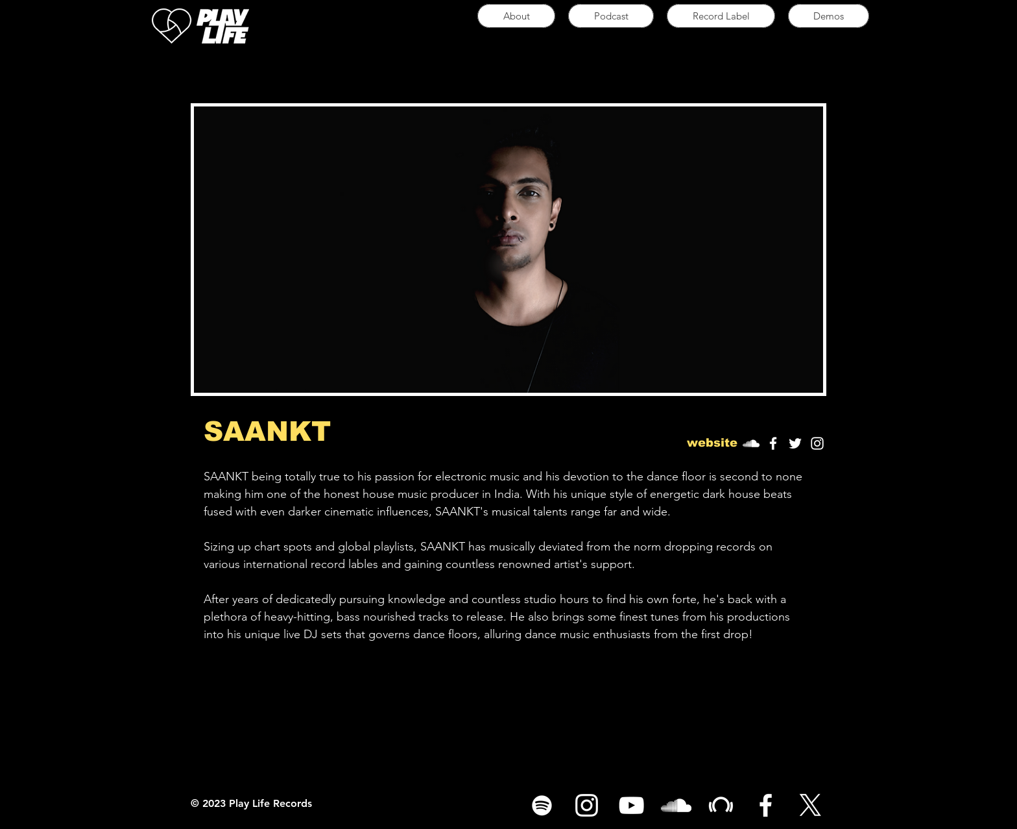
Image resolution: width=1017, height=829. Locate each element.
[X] (810, 805)
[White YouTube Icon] (631, 805)
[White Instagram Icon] (817, 443)
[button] (712, 443)
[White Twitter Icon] (795, 443)
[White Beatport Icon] (721, 805)
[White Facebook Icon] (773, 443)
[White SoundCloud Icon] (676, 805)
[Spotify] (542, 805)
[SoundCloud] (751, 443)
